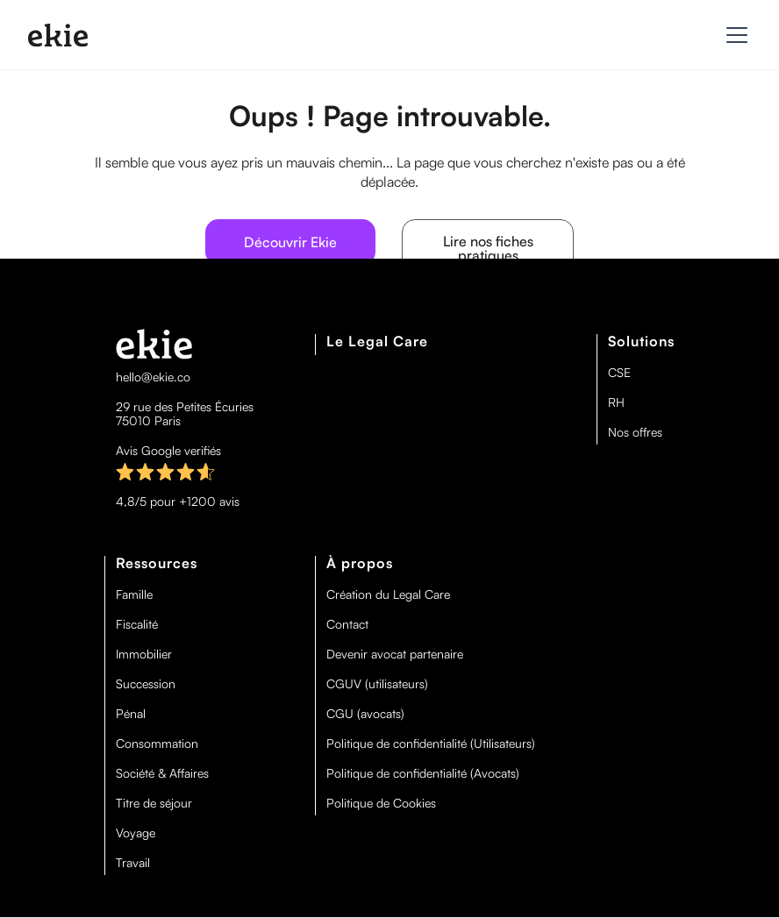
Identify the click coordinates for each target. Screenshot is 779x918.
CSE (619, 373)
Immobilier (144, 654)
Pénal (131, 714)
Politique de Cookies (381, 803)
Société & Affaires (162, 773)
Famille (134, 594)
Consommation (157, 744)
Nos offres (635, 432)
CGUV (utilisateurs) (377, 684)
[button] (733, 35)
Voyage (135, 833)
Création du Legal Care (388, 594)
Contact (347, 624)
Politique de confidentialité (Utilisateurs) (430, 744)
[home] (58, 35)
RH (616, 402)
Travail (133, 863)
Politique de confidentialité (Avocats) (422, 773)
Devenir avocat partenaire (394, 654)
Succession (145, 684)
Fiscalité (137, 624)
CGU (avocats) (365, 714)
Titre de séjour (154, 803)
